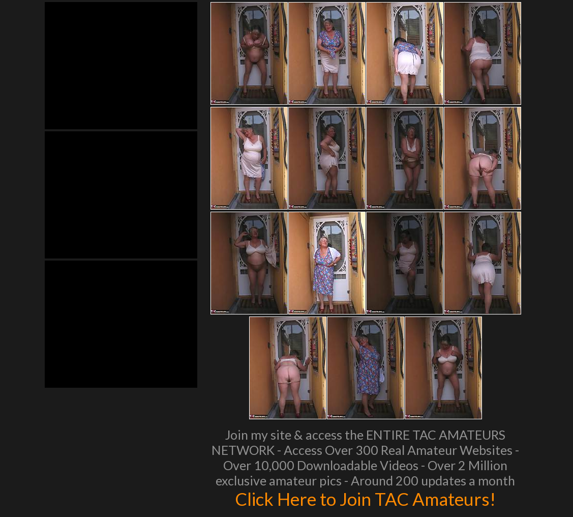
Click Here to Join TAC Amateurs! (365, 498)
